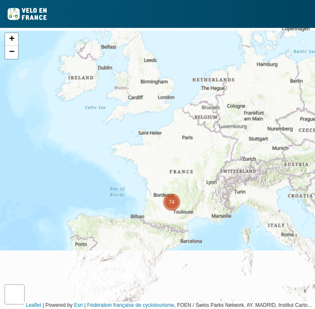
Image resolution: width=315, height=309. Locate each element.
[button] (171, 202)
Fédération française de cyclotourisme (130, 305)
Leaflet (33, 305)
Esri (78, 305)
